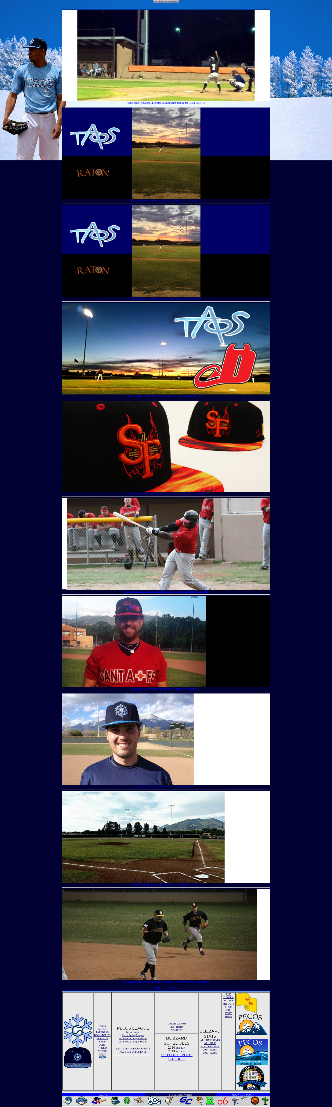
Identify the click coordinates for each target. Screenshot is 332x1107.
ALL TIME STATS (210, 1040)
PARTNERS (102, 1032)
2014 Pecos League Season (133, 1038)
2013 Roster (176, 1029)
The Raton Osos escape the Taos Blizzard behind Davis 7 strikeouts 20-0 (166, 200)
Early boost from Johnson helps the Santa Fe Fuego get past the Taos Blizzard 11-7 (166, 591)
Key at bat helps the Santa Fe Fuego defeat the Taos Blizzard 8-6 (166, 884)
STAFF (228, 1013)
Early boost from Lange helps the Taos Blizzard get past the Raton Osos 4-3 (166, 102)
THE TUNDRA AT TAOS (228, 997)
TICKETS (102, 1047)
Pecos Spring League (133, 1035)
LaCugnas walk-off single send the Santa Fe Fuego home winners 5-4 (166, 688)
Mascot (228, 1016)
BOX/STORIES (102, 1035)
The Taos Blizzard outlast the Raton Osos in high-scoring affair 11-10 (166, 298)
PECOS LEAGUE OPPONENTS (133, 1048)
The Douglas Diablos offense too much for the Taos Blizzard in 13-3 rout (166, 395)
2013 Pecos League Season (133, 1041)
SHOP (102, 1041)
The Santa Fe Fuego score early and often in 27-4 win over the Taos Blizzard (166, 493)
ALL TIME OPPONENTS (132, 1051)
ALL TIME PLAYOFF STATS (210, 1045)
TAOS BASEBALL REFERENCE (132, 1055)
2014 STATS (210, 1049)
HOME (102, 1025)
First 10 (159, 987)
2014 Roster (176, 1026)
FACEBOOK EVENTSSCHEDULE (176, 1057)
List (183, 1047)
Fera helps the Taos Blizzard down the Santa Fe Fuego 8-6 (166, 786)
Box (177, 1047)
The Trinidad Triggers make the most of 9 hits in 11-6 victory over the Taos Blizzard (166, 981)
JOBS (102, 1044)
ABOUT (102, 1028)
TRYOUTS (102, 1038)
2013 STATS (210, 1052)
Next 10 (173, 987)
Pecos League (133, 1032)
